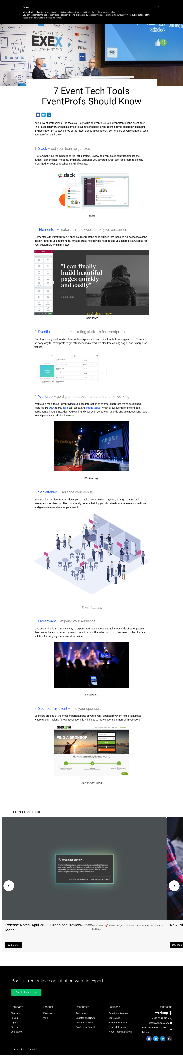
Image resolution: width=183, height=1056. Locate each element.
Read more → (13, 945)
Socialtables (48, 492)
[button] (38, 115)
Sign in (14, 1028)
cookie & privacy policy (105, 12)
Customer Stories (84, 1023)
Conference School (85, 1028)
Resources (81, 1014)
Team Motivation (117, 1028)
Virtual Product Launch (120, 1032)
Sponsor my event (53, 708)
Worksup (45, 396)
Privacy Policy (17, 1050)
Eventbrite (46, 332)
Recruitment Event (118, 1023)
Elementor (47, 229)
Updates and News (85, 1018)
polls (65, 407)
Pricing (14, 1018)
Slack (43, 148)
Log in (14, 1023)
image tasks (93, 407)
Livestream (47, 621)
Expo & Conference (118, 1014)
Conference (114, 1018)
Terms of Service (35, 1050)
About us (15, 1014)
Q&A (51, 407)
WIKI (45, 1018)
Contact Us (16, 1032)
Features (47, 1014)
